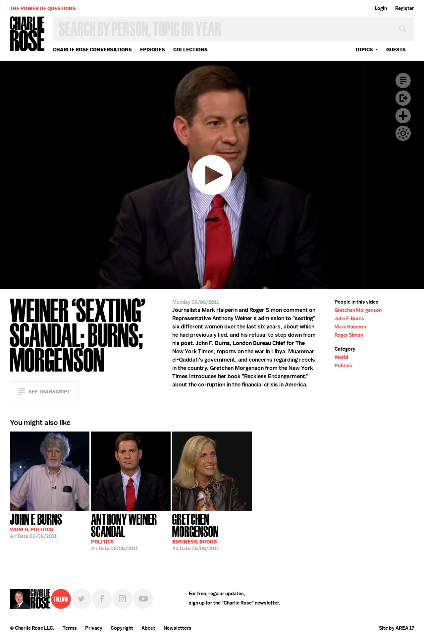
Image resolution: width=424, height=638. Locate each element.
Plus (403, 115)
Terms (70, 628)
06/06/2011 (36, 525)
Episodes (152, 49)
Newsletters (177, 628)
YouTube (143, 599)
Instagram (122, 599)
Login (381, 8)
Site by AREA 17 (396, 628)
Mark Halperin (350, 326)
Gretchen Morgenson (358, 310)
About (148, 628)
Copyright (122, 628)
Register (404, 8)
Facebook (102, 599)
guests (396, 49)
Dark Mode (403, 133)
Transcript (403, 80)
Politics (343, 365)
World (341, 357)
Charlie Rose (27, 34)
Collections (190, 49)
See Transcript (49, 391)
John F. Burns (349, 318)
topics (364, 49)
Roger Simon (349, 335)
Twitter (81, 599)
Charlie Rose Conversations (92, 49)
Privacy (93, 628)
